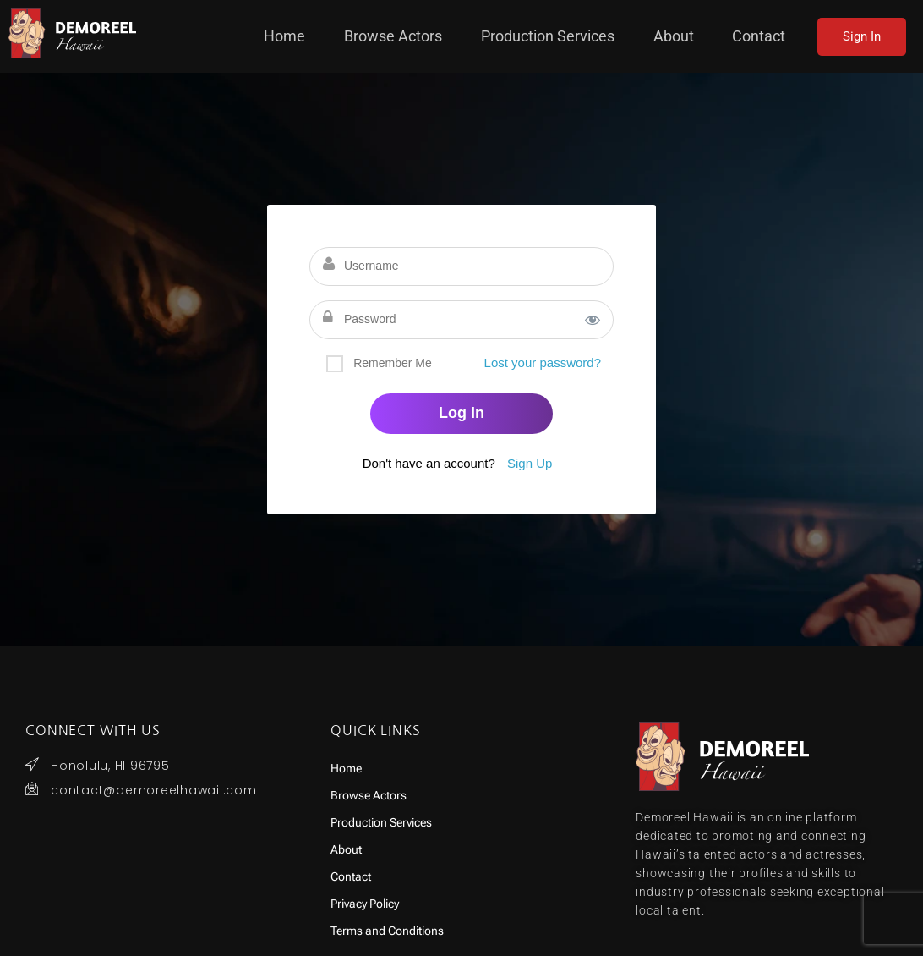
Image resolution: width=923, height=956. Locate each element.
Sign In (862, 36)
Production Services (575, 36)
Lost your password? (542, 362)
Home (345, 36)
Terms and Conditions (387, 931)
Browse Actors (439, 36)
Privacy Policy (364, 904)
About (685, 36)
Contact (760, 36)
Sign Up (529, 463)
